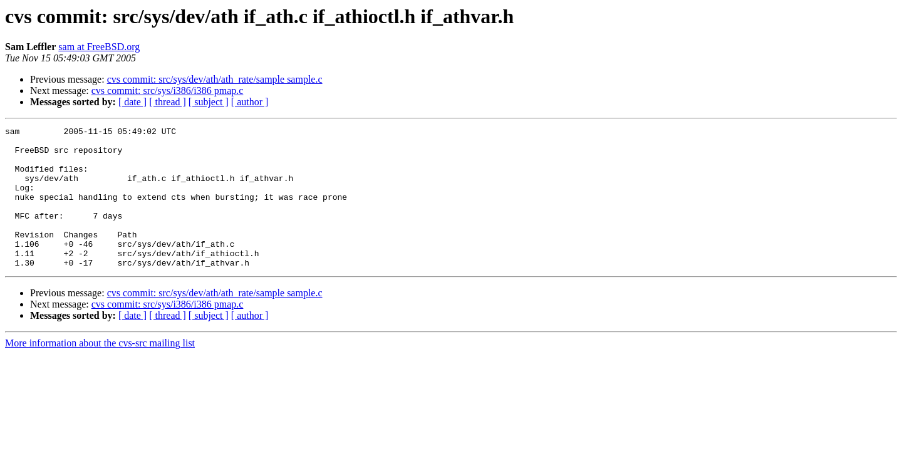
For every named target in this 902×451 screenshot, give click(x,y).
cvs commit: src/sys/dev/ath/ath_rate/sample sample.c (215, 79)
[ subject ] (209, 101)
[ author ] (250, 101)
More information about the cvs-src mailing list (100, 371)
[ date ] (132, 101)
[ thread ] (167, 101)
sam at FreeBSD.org (99, 46)
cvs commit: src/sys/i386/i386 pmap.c (167, 90)
